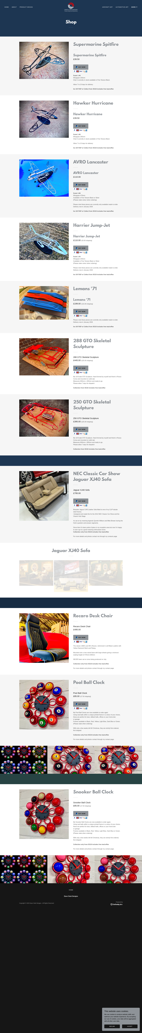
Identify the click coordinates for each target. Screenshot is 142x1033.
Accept (129, 1026)
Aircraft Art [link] (107, 7)
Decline (112, 1026)
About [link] (14, 7)
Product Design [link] (26, 7)
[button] (134, 7)
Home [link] (6, 7)
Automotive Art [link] (122, 7)
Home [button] (71, 890)
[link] (71, 7)
